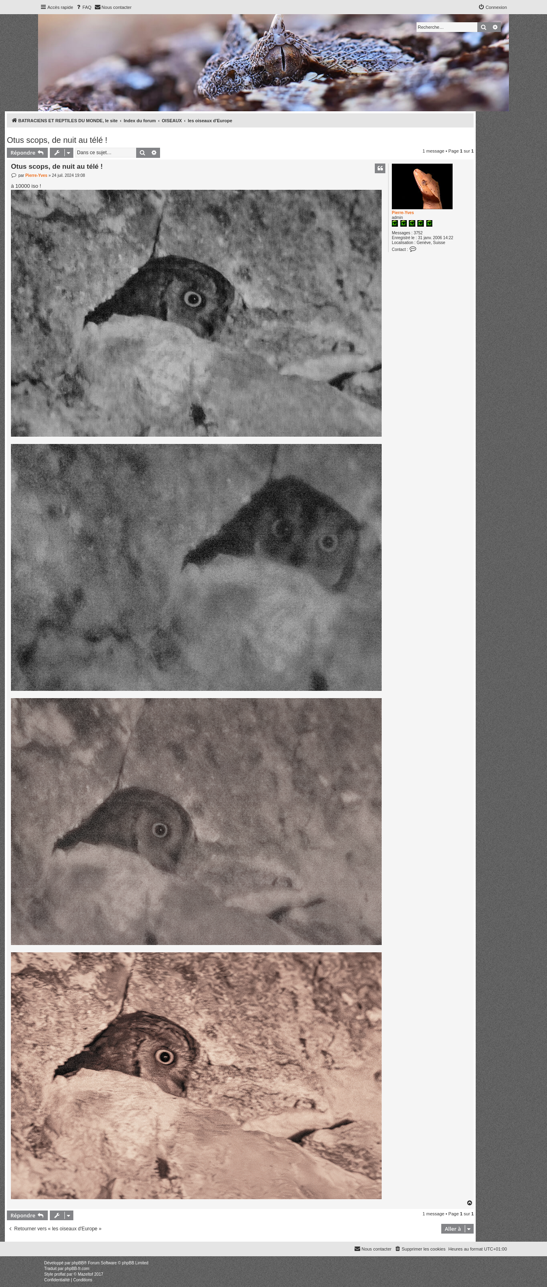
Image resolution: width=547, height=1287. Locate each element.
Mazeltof (85, 1274)
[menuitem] (83, 7)
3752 (418, 233)
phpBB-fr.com (77, 1268)
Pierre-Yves (403, 212)
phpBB (78, 1263)
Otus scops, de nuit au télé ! (57, 140)
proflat (60, 1274)
